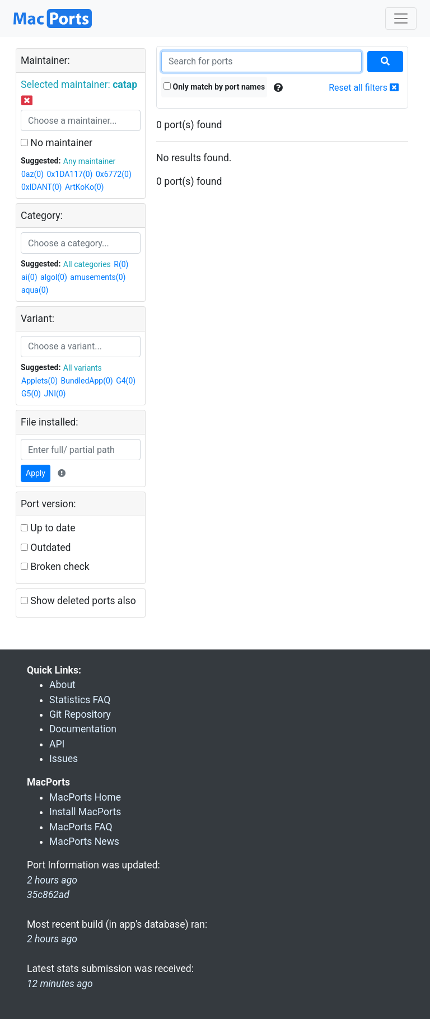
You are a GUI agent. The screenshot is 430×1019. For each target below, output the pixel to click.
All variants (82, 367)
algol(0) (53, 277)
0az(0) (32, 174)
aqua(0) (34, 290)
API (56, 744)
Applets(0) (39, 380)
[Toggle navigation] (401, 18)
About (62, 684)
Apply (35, 473)
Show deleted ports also (78, 600)
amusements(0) (97, 277)
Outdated (46, 547)
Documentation (82, 729)
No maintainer (56, 142)
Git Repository (80, 714)
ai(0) (29, 277)
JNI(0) (55, 393)
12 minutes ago (60, 983)
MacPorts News (84, 841)
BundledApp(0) (87, 380)
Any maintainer (89, 161)
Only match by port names (214, 86)
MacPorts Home (85, 797)
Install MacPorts (85, 811)
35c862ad (48, 894)
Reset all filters (364, 87)
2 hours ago (52, 939)
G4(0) (125, 380)
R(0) (121, 264)
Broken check (55, 566)
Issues (63, 758)
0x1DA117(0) (69, 174)
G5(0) (31, 393)
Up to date (48, 528)
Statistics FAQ (79, 699)
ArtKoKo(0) (84, 187)
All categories (87, 264)
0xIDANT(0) (41, 187)
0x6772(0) (114, 174)
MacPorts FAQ (81, 827)
